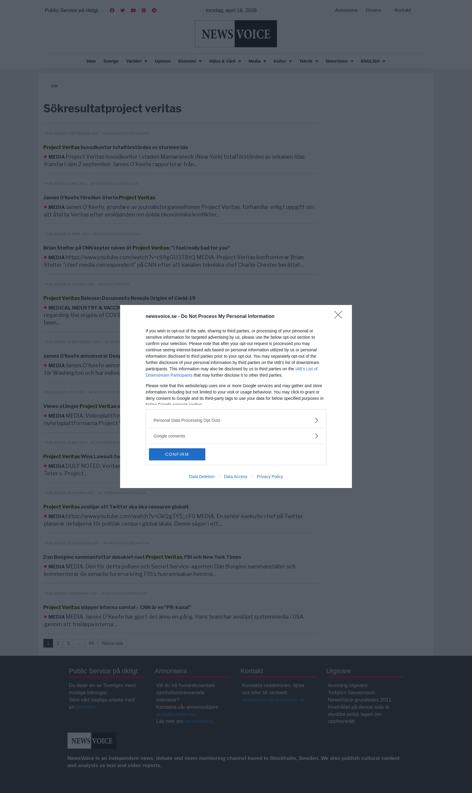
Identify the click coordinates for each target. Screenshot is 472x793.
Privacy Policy (270, 476)
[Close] (340, 316)
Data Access (235, 476)
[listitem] (236, 420)
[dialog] (236, 396)
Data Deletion (202, 476)
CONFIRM (177, 454)
